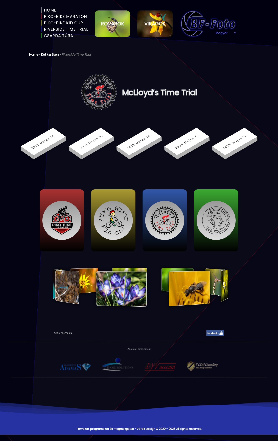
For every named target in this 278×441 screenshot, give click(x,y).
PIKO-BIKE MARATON (64, 16)
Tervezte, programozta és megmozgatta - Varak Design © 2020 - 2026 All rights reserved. (139, 429)
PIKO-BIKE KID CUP (62, 23)
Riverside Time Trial (65, 29)
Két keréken (50, 54)
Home (49, 10)
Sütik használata (63, 332)
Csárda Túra (57, 35)
